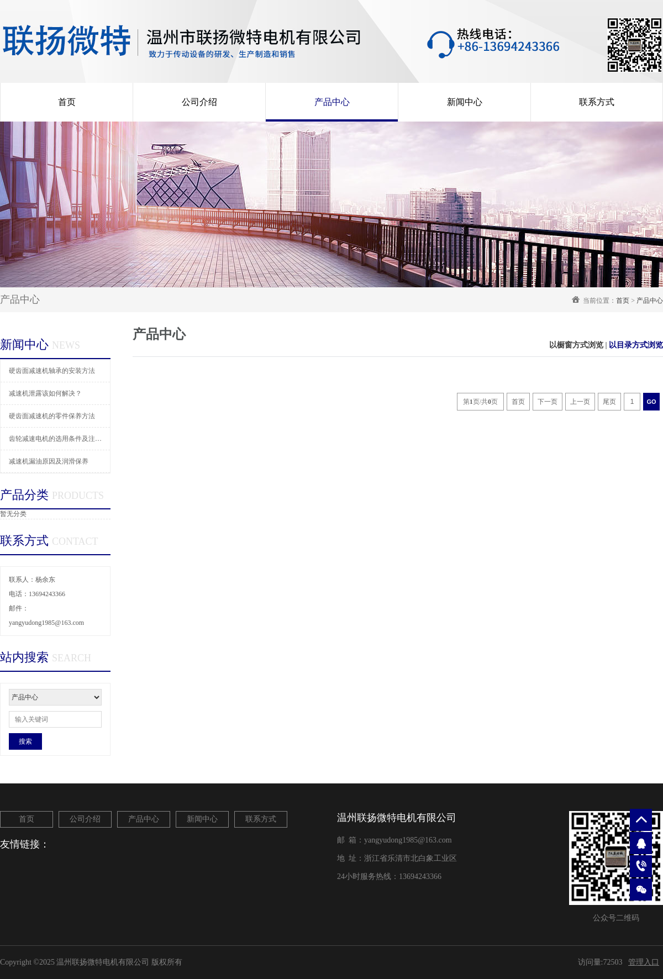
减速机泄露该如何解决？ (45, 393)
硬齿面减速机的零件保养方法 (52, 416)
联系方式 (596, 102)
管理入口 (643, 962)
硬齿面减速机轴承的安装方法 (52, 371)
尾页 (609, 402)
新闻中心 (464, 102)
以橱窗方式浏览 (576, 345)
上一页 (580, 402)
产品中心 (332, 102)
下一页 (547, 402)
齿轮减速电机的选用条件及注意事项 (59, 439)
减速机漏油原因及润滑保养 (48, 461)
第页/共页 (480, 402)
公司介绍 (199, 102)
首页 (67, 102)
